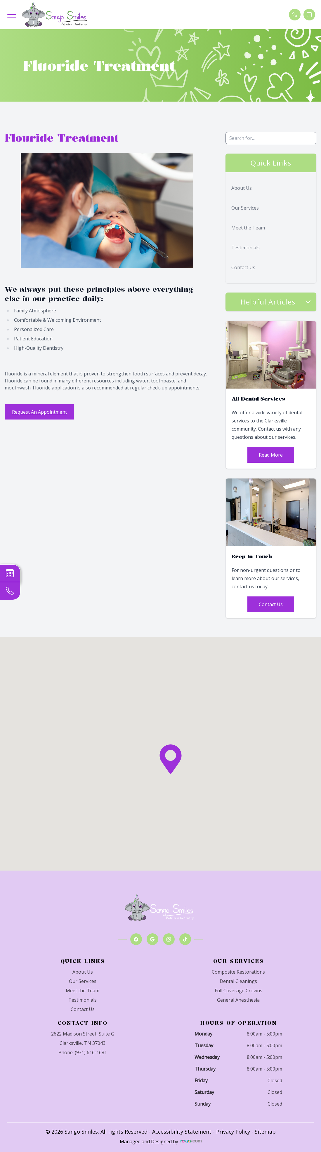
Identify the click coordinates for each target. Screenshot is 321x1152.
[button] (12, 14)
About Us (241, 188)
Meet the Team (248, 228)
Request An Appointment (39, 412)
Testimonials (245, 247)
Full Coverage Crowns (238, 990)
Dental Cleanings (238, 981)
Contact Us (243, 267)
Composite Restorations (238, 972)
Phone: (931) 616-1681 (82, 1052)
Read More (271, 455)
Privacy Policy (233, 1131)
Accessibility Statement (181, 1131)
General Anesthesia (238, 1000)
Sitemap (265, 1131)
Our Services (245, 208)
